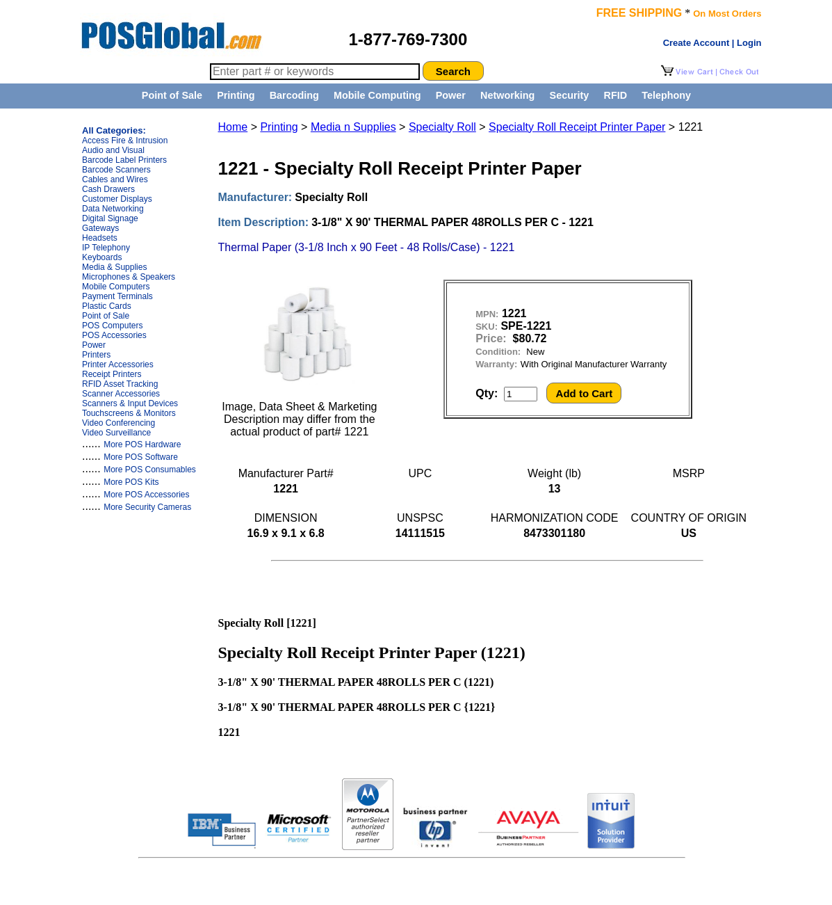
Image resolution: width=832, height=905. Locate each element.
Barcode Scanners (116, 170)
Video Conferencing (118, 423)
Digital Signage (110, 218)
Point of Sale (172, 95)
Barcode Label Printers (124, 160)
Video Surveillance (116, 433)
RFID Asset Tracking (120, 384)
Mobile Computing (377, 95)
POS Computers (112, 325)
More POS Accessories (146, 494)
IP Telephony (106, 248)
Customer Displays (117, 199)
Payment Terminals (117, 296)
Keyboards (102, 257)
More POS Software (141, 457)
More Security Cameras (147, 507)
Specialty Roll (442, 127)
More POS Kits (131, 482)
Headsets (99, 238)
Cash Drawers (108, 189)
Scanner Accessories (121, 394)
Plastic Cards (106, 306)
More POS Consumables (150, 469)
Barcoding (294, 95)
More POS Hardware (142, 444)
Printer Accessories (118, 364)
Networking (507, 95)
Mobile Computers (115, 286)
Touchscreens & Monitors (129, 413)
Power (451, 95)
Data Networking (113, 209)
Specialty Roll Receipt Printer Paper (577, 127)
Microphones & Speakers (128, 277)
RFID (615, 95)
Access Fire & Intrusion (125, 140)
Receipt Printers (111, 374)
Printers (96, 355)
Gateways (100, 228)
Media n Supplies (353, 127)
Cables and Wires (115, 179)
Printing (235, 95)
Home (233, 127)
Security (569, 95)
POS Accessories (114, 335)
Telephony (666, 95)
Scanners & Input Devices (130, 403)
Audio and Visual (113, 150)
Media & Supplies (114, 267)
